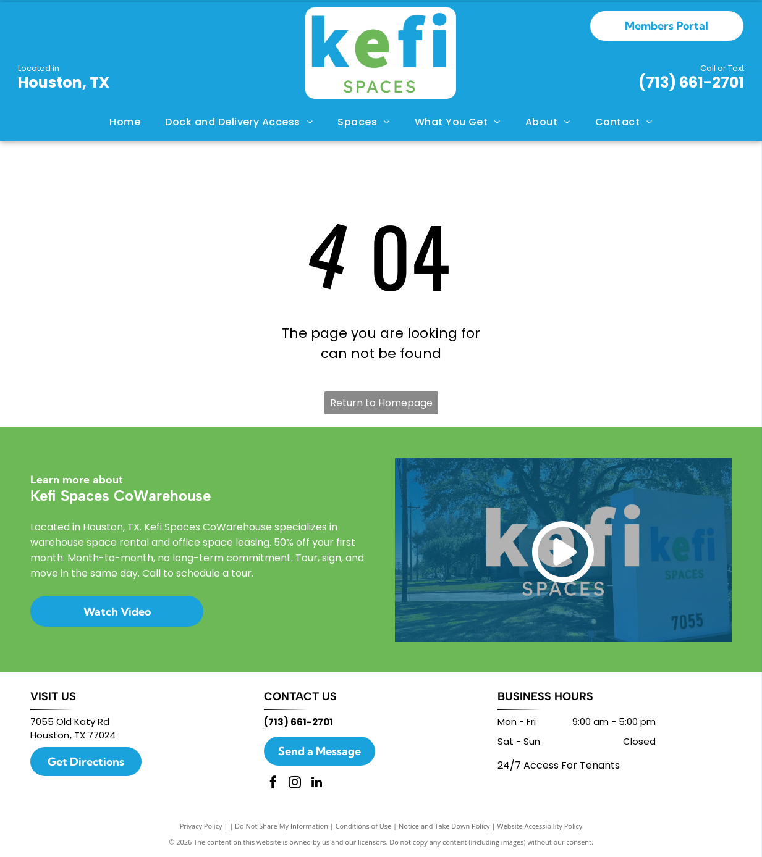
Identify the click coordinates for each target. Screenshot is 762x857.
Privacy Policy (201, 825)
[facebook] (273, 784)
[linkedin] (316, 784)
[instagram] (295, 784)
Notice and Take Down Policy (444, 825)
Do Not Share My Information (281, 825)
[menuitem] (125, 122)
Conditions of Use (364, 825)
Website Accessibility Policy (539, 825)
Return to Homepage (381, 403)
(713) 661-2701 (691, 82)
